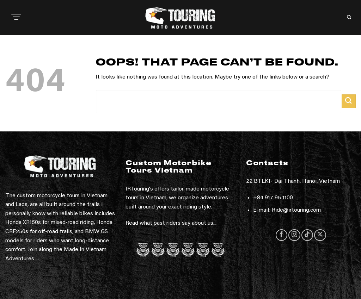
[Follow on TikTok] (307, 235)
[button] (16, 17)
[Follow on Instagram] (294, 235)
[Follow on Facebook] (281, 235)
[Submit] (349, 101)
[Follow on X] (320, 235)
